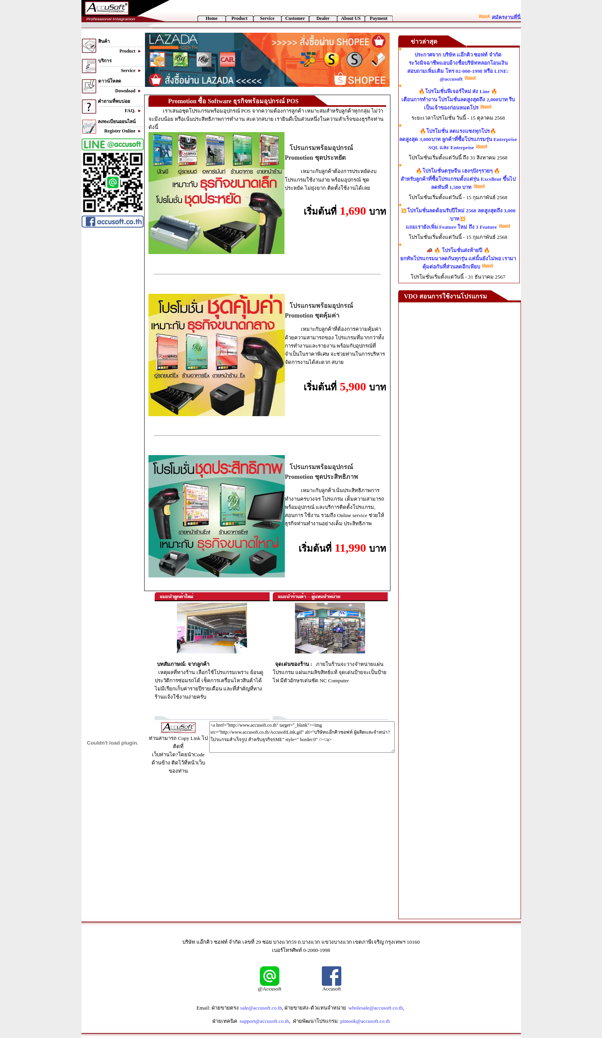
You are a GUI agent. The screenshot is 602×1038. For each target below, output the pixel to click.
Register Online (123, 131)
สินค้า (104, 41)
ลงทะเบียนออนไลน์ (117, 121)
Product (239, 18)
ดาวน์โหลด (109, 81)
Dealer (323, 18)
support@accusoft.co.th (264, 1021)
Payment (378, 18)
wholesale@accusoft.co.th (375, 1008)
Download (129, 91)
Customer (295, 18)
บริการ (104, 61)
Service (267, 18)
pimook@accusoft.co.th (365, 1021)
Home (212, 18)
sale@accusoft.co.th (261, 1008)
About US (350, 18)
